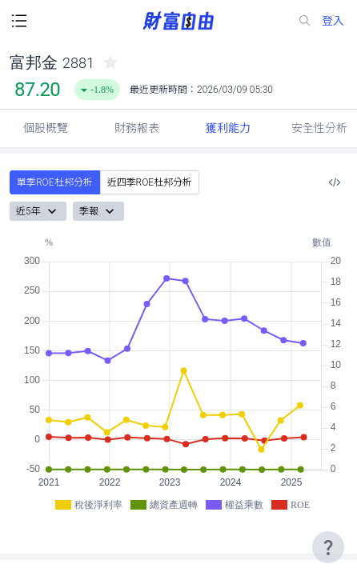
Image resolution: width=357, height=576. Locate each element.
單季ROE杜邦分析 (54, 182)
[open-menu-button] (19, 20)
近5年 (38, 211)
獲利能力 (228, 128)
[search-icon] (305, 21)
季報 (98, 211)
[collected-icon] (110, 62)
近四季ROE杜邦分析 (150, 182)
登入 (333, 21)
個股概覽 (45, 128)
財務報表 (136, 128)
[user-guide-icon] (328, 547)
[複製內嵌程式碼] (334, 182)
